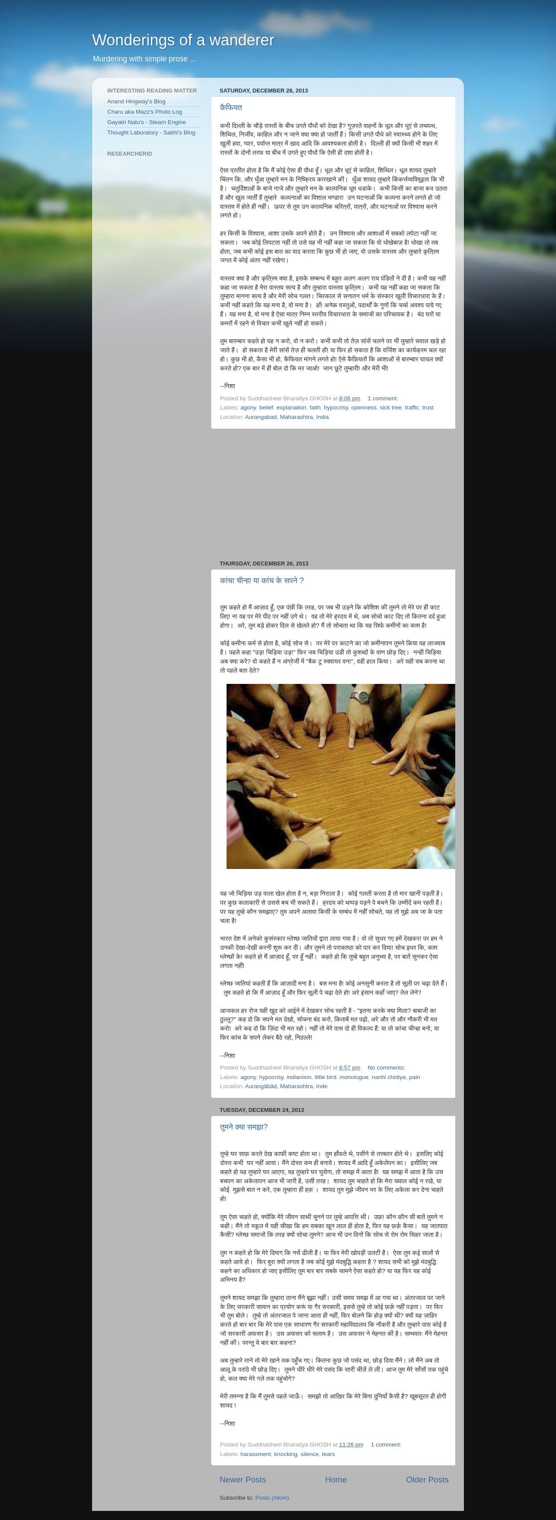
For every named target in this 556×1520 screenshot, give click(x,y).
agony (248, 407)
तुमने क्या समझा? (244, 1127)
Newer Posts (243, 1479)
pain (414, 1077)
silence (309, 1454)
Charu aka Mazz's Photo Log (144, 112)
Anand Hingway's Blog (136, 101)
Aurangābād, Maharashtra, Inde (286, 1086)
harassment (255, 1454)
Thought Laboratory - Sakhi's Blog (151, 132)
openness (364, 407)
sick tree (391, 407)
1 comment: (383, 398)
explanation (291, 407)
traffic (412, 407)
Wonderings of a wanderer (183, 40)
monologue (353, 1077)
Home (336, 1479)
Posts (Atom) (272, 1497)
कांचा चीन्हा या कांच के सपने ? (262, 580)
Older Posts (427, 1479)
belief (266, 407)
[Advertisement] (334, 495)
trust (428, 407)
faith (315, 407)
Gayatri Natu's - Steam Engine (146, 122)
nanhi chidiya (389, 1077)
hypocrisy (336, 407)
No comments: (387, 1067)
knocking (285, 1454)
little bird (325, 1077)
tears (328, 1454)
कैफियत (231, 107)
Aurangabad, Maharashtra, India (287, 417)
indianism (299, 1077)
